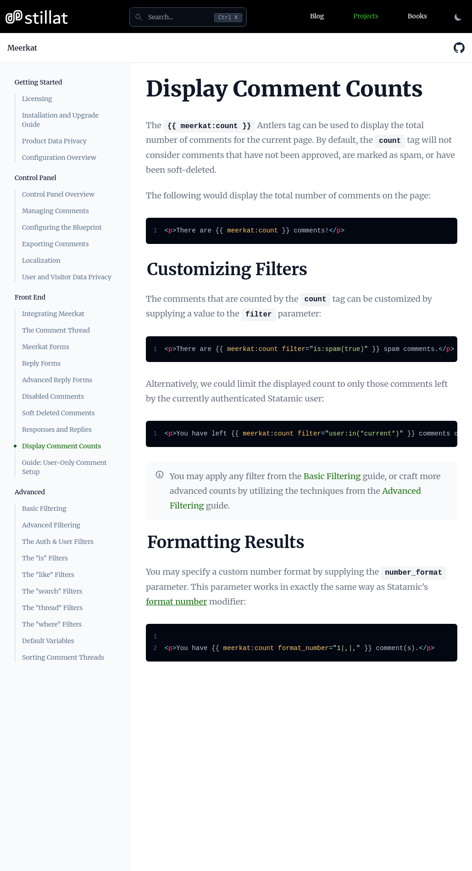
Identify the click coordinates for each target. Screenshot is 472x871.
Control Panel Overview (58, 194)
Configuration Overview (59, 157)
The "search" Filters (52, 591)
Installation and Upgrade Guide (60, 120)
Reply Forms (41, 363)
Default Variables (48, 641)
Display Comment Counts (61, 446)
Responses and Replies (57, 429)
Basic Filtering (44, 508)
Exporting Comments (55, 244)
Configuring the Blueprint (62, 227)
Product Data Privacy (54, 141)
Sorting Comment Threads (63, 657)
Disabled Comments (53, 396)
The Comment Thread (56, 330)
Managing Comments (55, 211)
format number (176, 601)
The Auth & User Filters (58, 541)
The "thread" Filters (52, 608)
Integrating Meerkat (53, 314)
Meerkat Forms (45, 347)
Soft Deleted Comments (58, 413)
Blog (317, 16)
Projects (365, 16)
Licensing (37, 99)
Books (417, 16)
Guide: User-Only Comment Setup (64, 467)
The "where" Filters (52, 624)
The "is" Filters (45, 558)
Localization (41, 260)
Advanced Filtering (51, 525)
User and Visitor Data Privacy (66, 277)
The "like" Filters (48, 575)
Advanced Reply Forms (57, 380)
